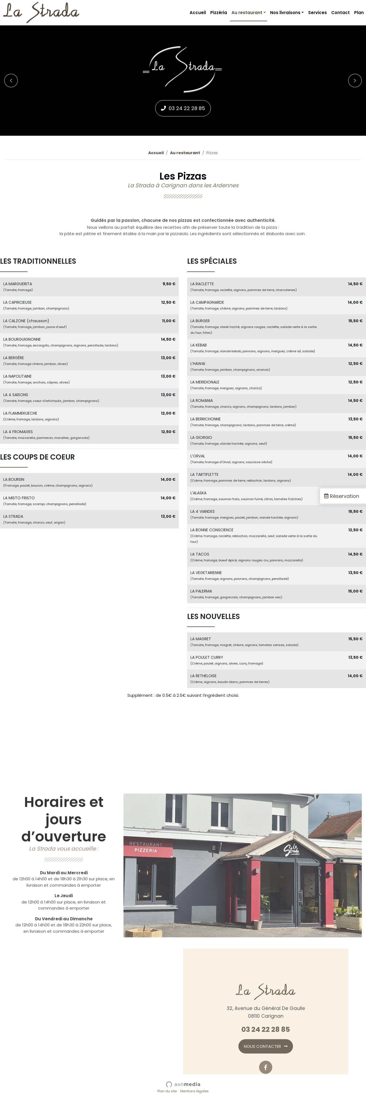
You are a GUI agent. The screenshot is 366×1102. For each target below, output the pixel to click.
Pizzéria (218, 12)
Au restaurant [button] (247, 12)
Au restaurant (185, 153)
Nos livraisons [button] (285, 12)
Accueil (198, 12)
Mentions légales (194, 1091)
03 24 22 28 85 (187, 108)
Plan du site (167, 1091)
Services (317, 12)
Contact (340, 12)
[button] (11, 80)
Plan (359, 12)
